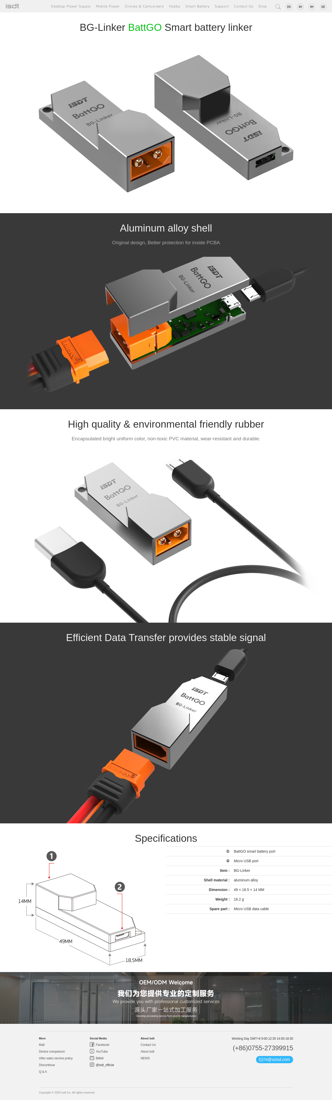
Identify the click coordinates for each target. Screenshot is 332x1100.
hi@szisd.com (274, 1059)
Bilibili (99, 1058)
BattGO (145, 27)
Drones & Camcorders (144, 6)
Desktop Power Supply (71, 6)
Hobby (174, 6)
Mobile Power (108, 6)
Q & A (43, 1072)
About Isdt (147, 1051)
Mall (42, 1045)
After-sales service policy (56, 1058)
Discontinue (47, 1065)
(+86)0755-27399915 (263, 1048)
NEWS (145, 1058)
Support (222, 6)
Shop (262, 6)
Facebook (102, 1045)
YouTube (101, 1051)
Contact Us (243, 6)
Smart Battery (197, 6)
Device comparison (52, 1051)
